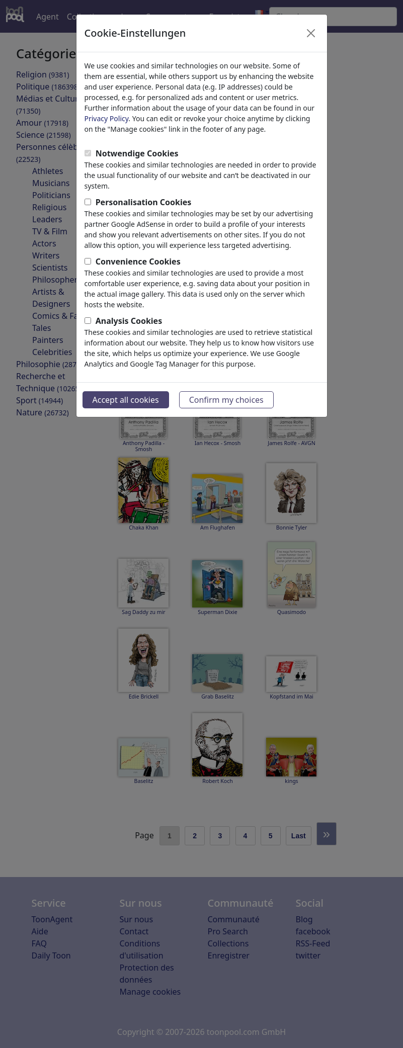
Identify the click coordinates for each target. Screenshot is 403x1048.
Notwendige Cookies (137, 153)
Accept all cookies (126, 399)
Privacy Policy (107, 118)
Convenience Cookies (138, 261)
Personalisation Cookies (144, 202)
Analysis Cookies (129, 320)
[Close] (311, 33)
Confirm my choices (226, 399)
